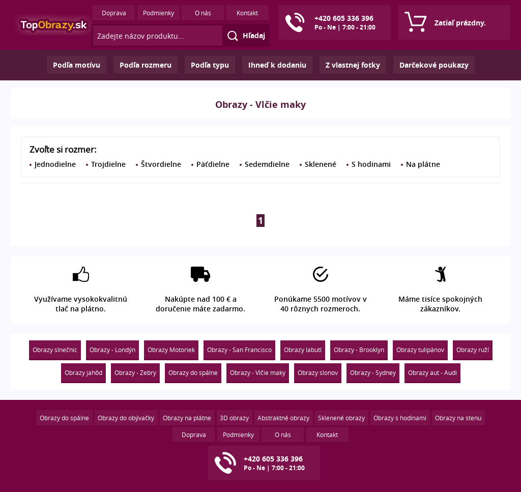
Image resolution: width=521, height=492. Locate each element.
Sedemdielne (267, 164)
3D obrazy (234, 418)
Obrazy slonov (318, 372)
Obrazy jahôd (83, 372)
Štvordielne (161, 164)
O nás (203, 13)
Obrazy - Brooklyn (359, 349)
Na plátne (423, 164)
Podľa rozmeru (145, 65)
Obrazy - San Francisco (239, 349)
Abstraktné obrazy (283, 418)
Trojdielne (108, 164)
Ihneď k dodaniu (277, 65)
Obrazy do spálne (193, 372)
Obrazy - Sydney (373, 372)
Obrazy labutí (303, 349)
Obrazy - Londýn (112, 349)
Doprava (114, 13)
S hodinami (371, 164)
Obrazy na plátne (187, 418)
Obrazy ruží (472, 349)
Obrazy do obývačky (126, 418)
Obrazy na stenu (458, 418)
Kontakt (247, 13)
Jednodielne (55, 164)
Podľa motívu (76, 65)
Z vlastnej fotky (353, 65)
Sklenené (320, 164)
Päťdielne (212, 164)
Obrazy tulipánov (420, 349)
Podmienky (158, 13)
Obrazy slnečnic (55, 349)
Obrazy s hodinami (399, 418)
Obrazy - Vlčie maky (257, 372)
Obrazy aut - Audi (432, 372)
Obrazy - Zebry (135, 372)
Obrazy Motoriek (171, 349)
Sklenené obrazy (341, 418)
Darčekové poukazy (434, 65)
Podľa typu (210, 65)
